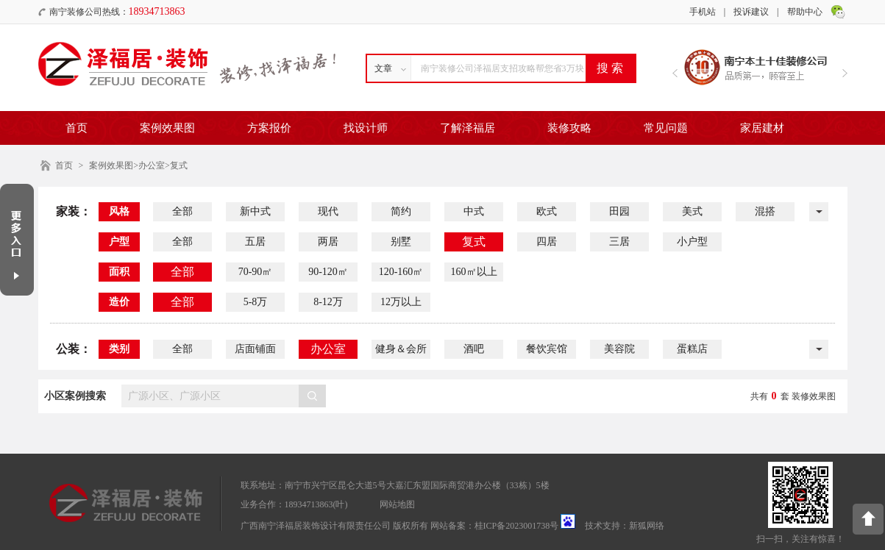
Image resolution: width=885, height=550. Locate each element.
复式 (474, 241)
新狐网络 (646, 526)
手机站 (702, 12)
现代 (328, 211)
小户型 (692, 241)
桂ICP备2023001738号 (517, 526)
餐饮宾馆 (546, 348)
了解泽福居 (467, 128)
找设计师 (366, 128)
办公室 (328, 349)
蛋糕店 (692, 348)
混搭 (765, 211)
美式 (692, 211)
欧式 (546, 211)
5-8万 (256, 301)
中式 (473, 211)
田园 (619, 211)
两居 (328, 241)
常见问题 (666, 128)
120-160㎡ (401, 271)
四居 (546, 241)
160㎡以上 (474, 271)
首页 (76, 128)
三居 (619, 241)
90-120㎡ (328, 271)
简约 (401, 211)
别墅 (401, 241)
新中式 (255, 211)
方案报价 (269, 128)
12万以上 (401, 301)
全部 (182, 211)
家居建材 (762, 128)
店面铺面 (255, 348)
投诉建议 (751, 12)
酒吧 (473, 348)
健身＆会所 (401, 348)
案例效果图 (167, 128)
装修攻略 (569, 128)
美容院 (619, 348)
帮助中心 (804, 12)
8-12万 (328, 301)
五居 (255, 241)
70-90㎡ (255, 271)
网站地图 (397, 504)
